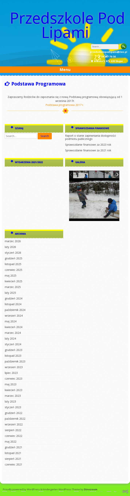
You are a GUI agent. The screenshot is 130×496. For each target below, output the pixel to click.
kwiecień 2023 (13, 390)
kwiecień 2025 (13, 281)
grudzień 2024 (13, 298)
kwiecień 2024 (13, 327)
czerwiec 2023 (13, 378)
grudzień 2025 (13, 258)
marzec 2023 (13, 396)
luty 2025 (10, 292)
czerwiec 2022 (13, 436)
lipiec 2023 (11, 373)
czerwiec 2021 (13, 464)
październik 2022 (15, 418)
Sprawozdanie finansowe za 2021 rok (88, 150)
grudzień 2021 (13, 447)
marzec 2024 (13, 333)
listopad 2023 (13, 355)
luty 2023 (10, 401)
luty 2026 (10, 247)
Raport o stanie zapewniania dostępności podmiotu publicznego (90, 137)
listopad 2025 (13, 264)
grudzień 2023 (13, 350)
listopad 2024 (13, 304)
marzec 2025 (13, 287)
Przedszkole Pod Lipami (67, 24)
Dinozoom (90, 489)
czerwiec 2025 (13, 270)
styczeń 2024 (13, 344)
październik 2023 (15, 361)
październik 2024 (15, 310)
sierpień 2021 (13, 459)
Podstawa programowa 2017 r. (64, 105)
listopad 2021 (13, 453)
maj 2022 (10, 441)
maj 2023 (10, 384)
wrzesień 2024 (14, 315)
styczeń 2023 (13, 407)
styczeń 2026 (13, 252)
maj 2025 (10, 275)
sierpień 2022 (13, 430)
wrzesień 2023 (14, 367)
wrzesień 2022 (14, 424)
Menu (65, 69)
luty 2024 (10, 338)
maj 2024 (10, 321)
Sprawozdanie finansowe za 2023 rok (88, 144)
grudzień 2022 (13, 413)
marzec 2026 (13, 241)
